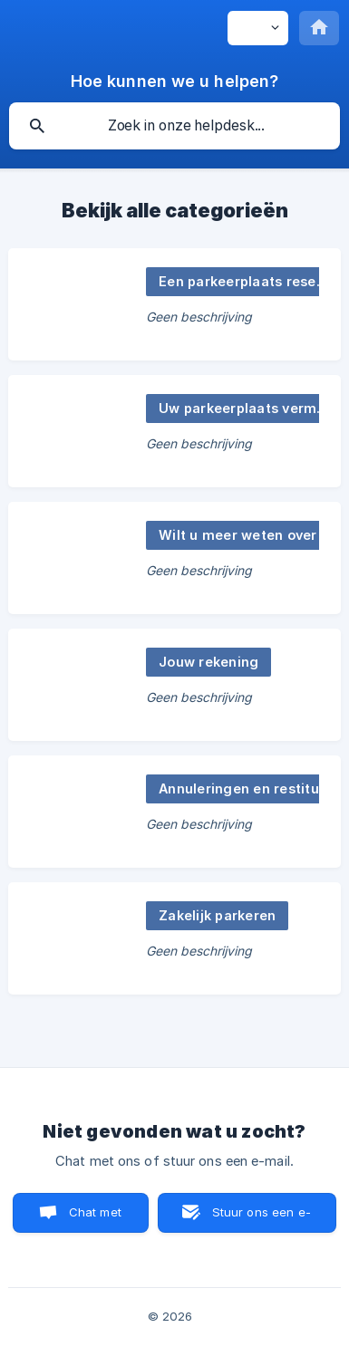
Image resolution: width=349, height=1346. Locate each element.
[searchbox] (174, 125)
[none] (258, 28)
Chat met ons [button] (95, 1219)
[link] (174, 304)
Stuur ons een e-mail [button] (261, 1219)
